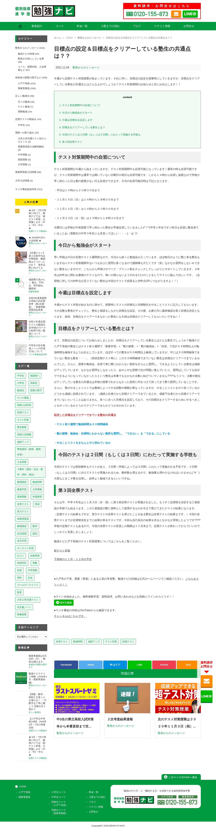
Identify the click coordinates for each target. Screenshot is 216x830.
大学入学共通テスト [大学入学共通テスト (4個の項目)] (27, 599)
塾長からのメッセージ (89, 38)
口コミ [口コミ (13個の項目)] (20, 555)
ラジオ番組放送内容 (25, 189)
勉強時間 (78, 641)
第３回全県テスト (70, 141)
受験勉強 (22, 111)
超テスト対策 (62, 550)
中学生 (21, 125)
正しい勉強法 (22, 96)
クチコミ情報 (162, 26)
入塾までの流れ (110, 26)
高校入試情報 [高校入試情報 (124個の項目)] (24, 434)
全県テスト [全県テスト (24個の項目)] (23, 504)
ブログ (137, 26)
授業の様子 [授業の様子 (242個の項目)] (36, 390)
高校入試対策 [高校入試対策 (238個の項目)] (24, 405)
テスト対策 (111, 641)
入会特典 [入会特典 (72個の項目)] (21, 462)
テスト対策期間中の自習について (79, 105)
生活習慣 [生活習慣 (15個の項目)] (21, 533)
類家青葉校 (24, 88)
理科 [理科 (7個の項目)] (19, 577)
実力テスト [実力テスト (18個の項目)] (23, 511)
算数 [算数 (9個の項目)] (35, 562)
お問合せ (188, 26)
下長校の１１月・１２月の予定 (73, 559)
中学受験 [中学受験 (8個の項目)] (32, 570)
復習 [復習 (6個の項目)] (19, 592)
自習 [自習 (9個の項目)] (19, 570)
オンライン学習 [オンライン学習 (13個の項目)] (25, 548)
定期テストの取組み (25, 119)
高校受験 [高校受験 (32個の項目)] (21, 496)
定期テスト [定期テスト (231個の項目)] (23, 412)
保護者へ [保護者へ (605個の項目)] (35, 375)
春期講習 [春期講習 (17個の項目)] (21, 526)
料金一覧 (82, 26)
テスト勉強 (24, 106)
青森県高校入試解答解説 (31, 146)
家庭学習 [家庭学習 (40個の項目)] (21, 489)
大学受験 (22, 164)
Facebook (66, 664)
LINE (139, 664)
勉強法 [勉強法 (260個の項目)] (20, 390)
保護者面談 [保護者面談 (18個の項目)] (23, 518)
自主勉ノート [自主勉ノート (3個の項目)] (24, 607)
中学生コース (58, 797)
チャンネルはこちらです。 (70, 616)
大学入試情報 (22, 180)
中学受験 (22, 154)
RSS (188, 664)
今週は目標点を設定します (75, 119)
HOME (22, 786)
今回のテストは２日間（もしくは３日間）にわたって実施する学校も (100, 134)
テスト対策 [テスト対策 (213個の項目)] (23, 419)
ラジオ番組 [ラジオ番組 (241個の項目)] (23, 397)
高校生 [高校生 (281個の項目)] (33, 383)
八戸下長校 (24, 83)
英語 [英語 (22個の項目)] (37, 504)
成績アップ (94, 641)
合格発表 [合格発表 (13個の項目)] (35, 555)
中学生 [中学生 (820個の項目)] (20, 375)
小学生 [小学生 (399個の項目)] (20, 383)
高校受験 (22, 159)
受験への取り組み (24, 132)
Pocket (164, 664)
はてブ (115, 664)
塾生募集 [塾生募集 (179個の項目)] (21, 427)
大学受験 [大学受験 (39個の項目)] (37, 489)
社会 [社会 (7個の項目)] (30, 577)
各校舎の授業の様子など (28, 77)
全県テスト (62, 641)
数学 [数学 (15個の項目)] (35, 526)
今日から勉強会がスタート (75, 112)
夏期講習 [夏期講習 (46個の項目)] (21, 482)
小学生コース (58, 792)
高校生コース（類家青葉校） (59, 812)
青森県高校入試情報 (25, 172)
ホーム (57, 38)
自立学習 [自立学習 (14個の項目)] (21, 540)
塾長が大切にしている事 (31, 58)
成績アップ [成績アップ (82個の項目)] (23, 442)
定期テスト (128, 641)
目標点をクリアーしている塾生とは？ (82, 127)
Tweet (90, 664)
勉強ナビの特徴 (26, 54)
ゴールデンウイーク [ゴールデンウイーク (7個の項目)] (27, 585)
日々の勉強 (24, 102)
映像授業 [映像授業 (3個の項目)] (21, 614)
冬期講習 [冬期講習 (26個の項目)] (37, 496)
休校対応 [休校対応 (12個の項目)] (21, 562)
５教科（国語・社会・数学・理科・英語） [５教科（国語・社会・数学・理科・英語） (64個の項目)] (30, 472)
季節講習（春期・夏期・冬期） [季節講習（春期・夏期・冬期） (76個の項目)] (30, 452)
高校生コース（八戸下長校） (59, 803)
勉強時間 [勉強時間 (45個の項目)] (37, 482)
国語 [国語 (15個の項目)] (35, 533)
